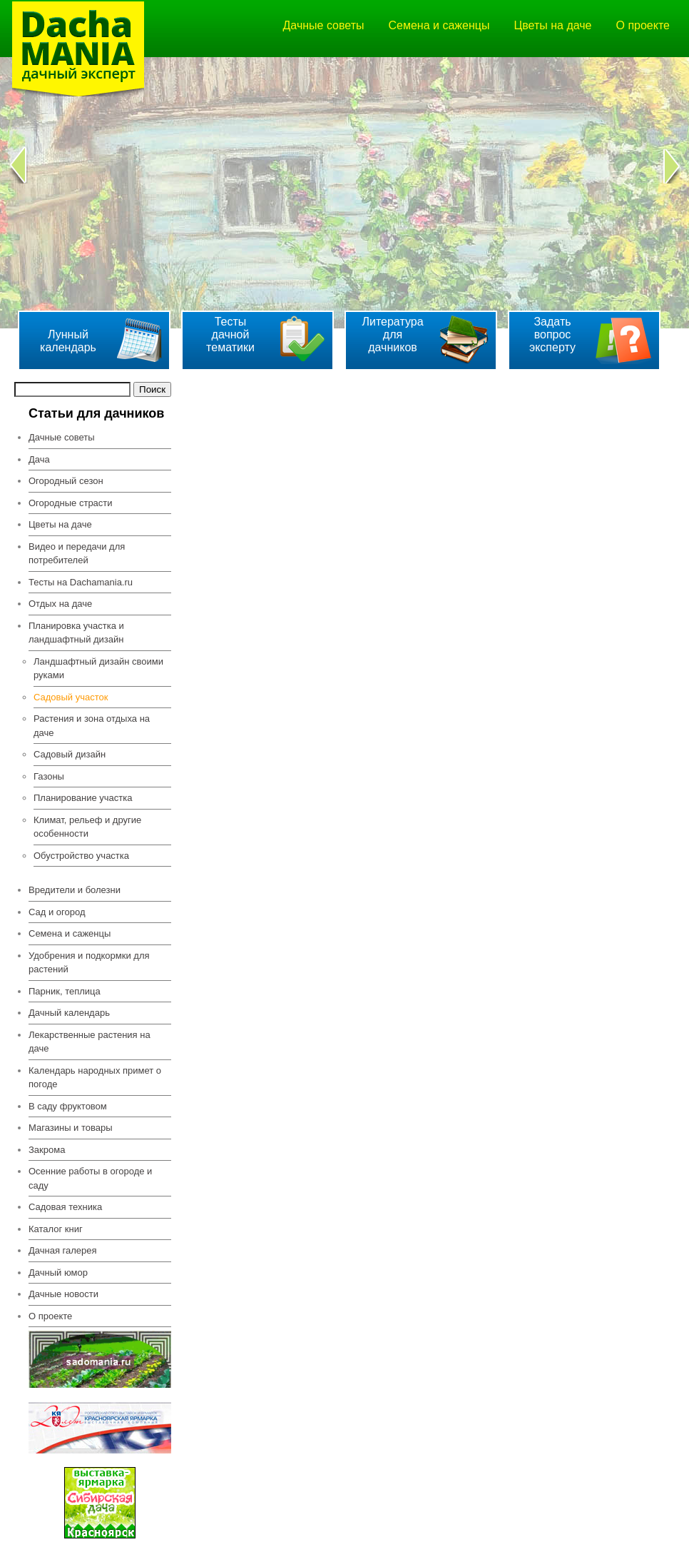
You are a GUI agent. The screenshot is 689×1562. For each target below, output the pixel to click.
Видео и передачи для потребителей (77, 553)
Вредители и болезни (75, 890)
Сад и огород (57, 912)
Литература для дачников (392, 334)
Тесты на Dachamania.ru (81, 582)
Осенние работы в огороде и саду (90, 1178)
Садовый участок (71, 697)
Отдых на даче (60, 603)
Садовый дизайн (70, 754)
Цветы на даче (552, 25)
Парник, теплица (65, 991)
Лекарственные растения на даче (89, 1041)
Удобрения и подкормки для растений (89, 962)
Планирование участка (83, 797)
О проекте (643, 25)
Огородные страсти (71, 503)
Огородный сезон (66, 480)
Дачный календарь (69, 1012)
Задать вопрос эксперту (552, 334)
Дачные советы (323, 25)
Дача (39, 459)
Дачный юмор (58, 1272)
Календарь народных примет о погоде (95, 1077)
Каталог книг (56, 1229)
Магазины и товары (71, 1127)
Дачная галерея (63, 1250)
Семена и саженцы (439, 25)
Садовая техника (65, 1206)
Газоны (49, 776)
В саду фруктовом (68, 1106)
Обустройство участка (81, 855)
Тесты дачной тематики (230, 334)
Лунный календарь (68, 340)
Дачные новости (63, 1294)
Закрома (47, 1149)
